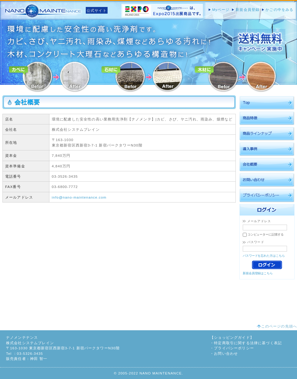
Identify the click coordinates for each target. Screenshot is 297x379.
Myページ (220, 10)
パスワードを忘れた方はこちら (264, 255)
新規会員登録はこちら (258, 273)
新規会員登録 (247, 10)
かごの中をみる (279, 10)
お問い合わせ (226, 353)
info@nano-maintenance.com (79, 197)
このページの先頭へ (279, 326)
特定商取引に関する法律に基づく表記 (248, 343)
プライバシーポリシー (234, 348)
